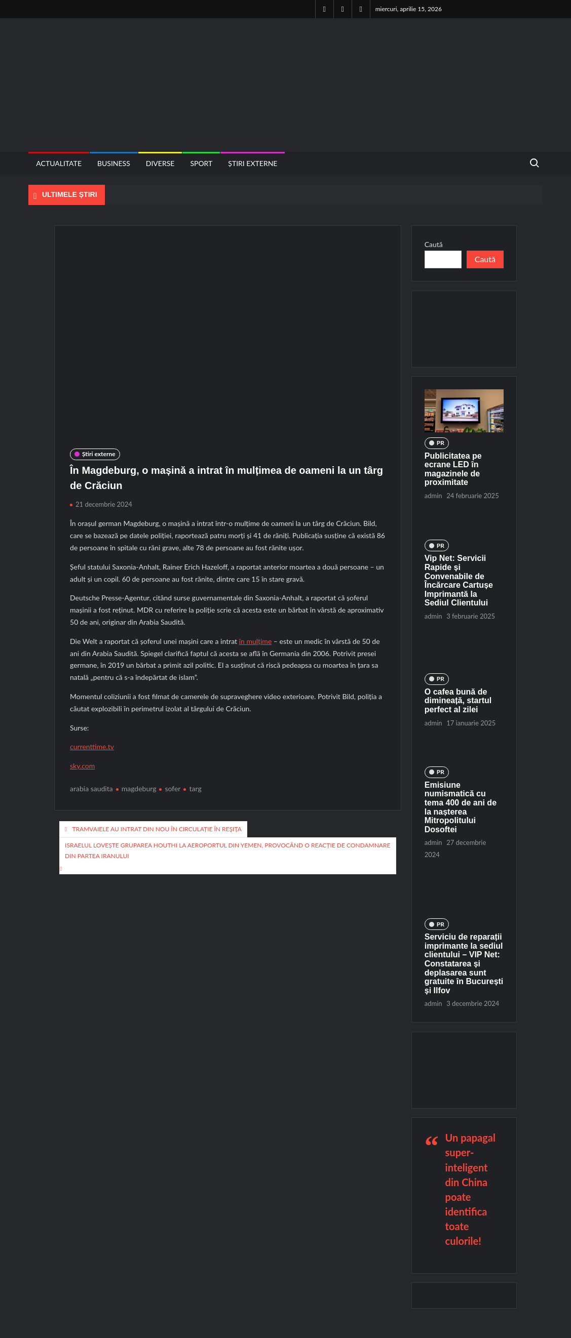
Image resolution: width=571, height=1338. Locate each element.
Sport (201, 163)
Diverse (160, 163)
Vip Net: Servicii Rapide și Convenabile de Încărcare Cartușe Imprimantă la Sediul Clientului (459, 580)
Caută (434, 244)
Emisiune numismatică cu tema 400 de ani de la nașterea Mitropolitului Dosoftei (461, 807)
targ (195, 788)
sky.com (82, 765)
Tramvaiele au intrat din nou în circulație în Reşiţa (156, 829)
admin (433, 496)
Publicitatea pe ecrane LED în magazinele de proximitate (453, 469)
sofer (172, 788)
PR (440, 443)
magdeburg (139, 788)
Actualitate (59, 163)
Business (113, 163)
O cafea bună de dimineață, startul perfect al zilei (458, 700)
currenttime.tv (92, 746)
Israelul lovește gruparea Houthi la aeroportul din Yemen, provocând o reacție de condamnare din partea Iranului (227, 850)
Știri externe (252, 163)
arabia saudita (91, 788)
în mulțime (255, 641)
